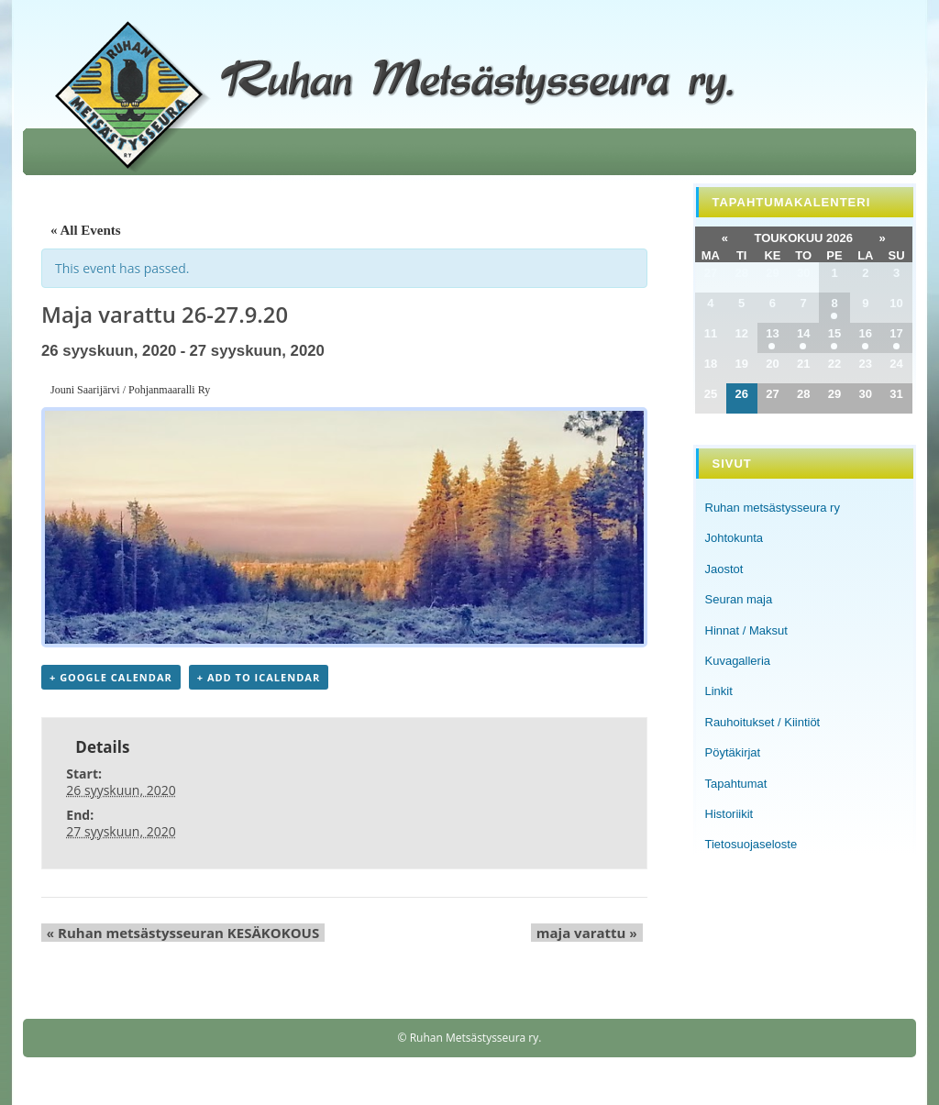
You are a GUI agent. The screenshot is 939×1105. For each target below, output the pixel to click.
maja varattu (592, 934)
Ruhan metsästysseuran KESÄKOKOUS (177, 934)
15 (834, 333)
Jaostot (724, 569)
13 (772, 333)
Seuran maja (739, 599)
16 (865, 333)
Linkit (719, 691)
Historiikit (729, 814)
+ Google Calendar (111, 679)
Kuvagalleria (738, 661)
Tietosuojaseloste (751, 844)
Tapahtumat (736, 783)
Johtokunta (734, 538)
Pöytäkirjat (733, 752)
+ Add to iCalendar (258, 679)
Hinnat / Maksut (746, 630)
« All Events (85, 230)
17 (895, 333)
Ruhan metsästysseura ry (772, 507)
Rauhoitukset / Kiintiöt (763, 722)
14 (803, 333)
